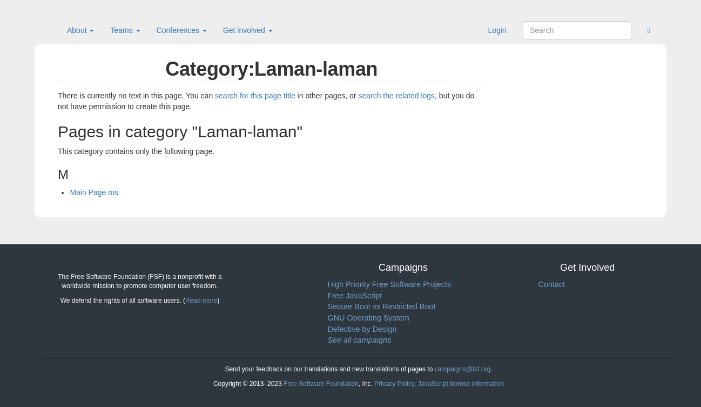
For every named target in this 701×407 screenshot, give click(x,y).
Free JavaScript (355, 295)
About (80, 30)
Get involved (248, 30)
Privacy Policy (394, 384)
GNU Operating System (368, 317)
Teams (125, 30)
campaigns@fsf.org (463, 369)
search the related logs (396, 95)
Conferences (182, 30)
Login (497, 30)
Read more (201, 300)
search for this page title (255, 95)
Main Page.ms (94, 192)
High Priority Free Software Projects (389, 284)
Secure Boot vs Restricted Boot (382, 306)
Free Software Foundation (321, 384)
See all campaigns (360, 340)
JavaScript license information (461, 384)
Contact (551, 284)
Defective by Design (362, 329)
